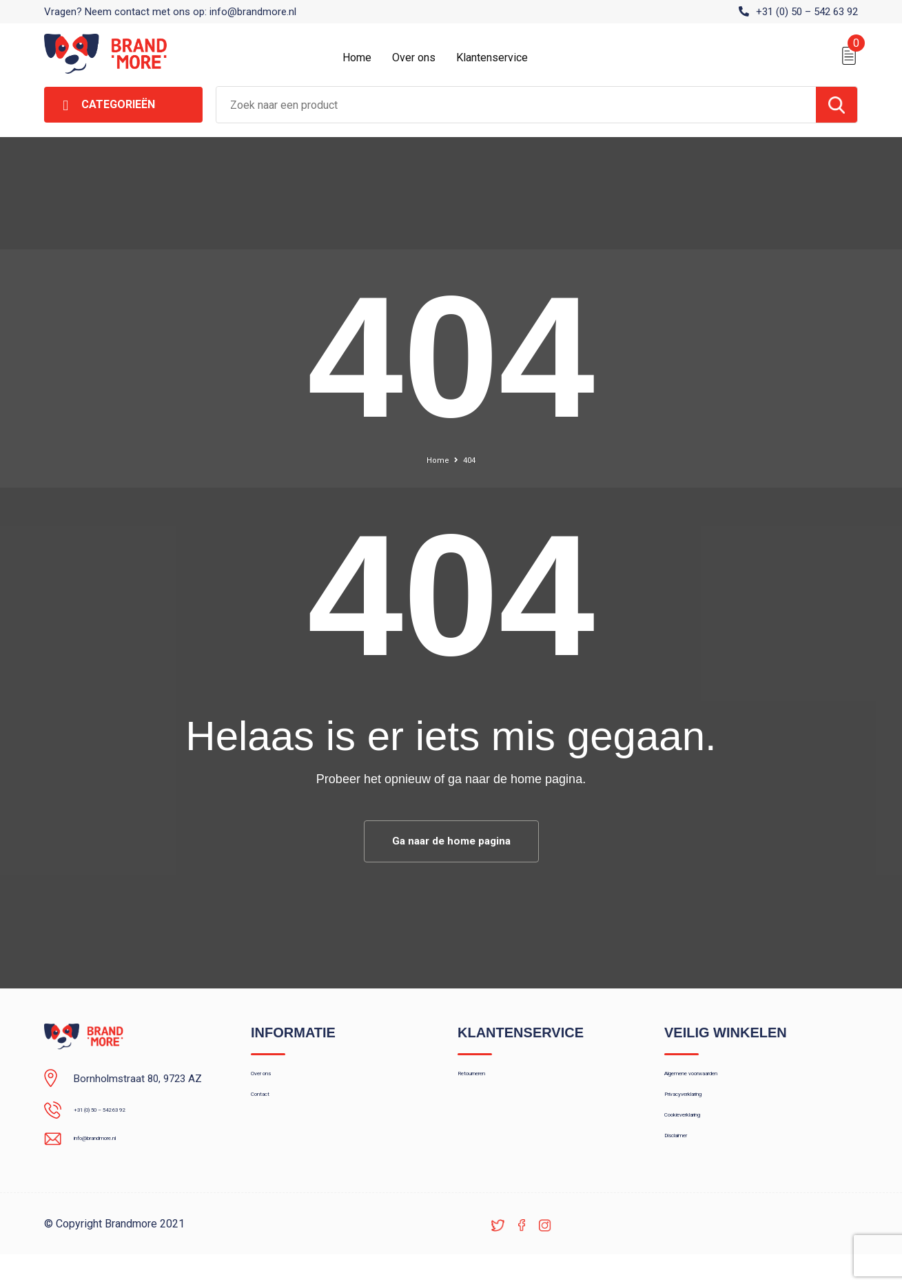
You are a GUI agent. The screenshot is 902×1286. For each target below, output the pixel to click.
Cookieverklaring (701, 1140)
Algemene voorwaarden (718, 1081)
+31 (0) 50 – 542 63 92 (807, 12)
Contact (269, 1111)
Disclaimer (687, 1170)
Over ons (413, 57)
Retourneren (485, 1081)
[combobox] (516, 105)
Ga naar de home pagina (451, 843)
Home (356, 57)
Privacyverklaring (701, 1111)
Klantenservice (492, 57)
